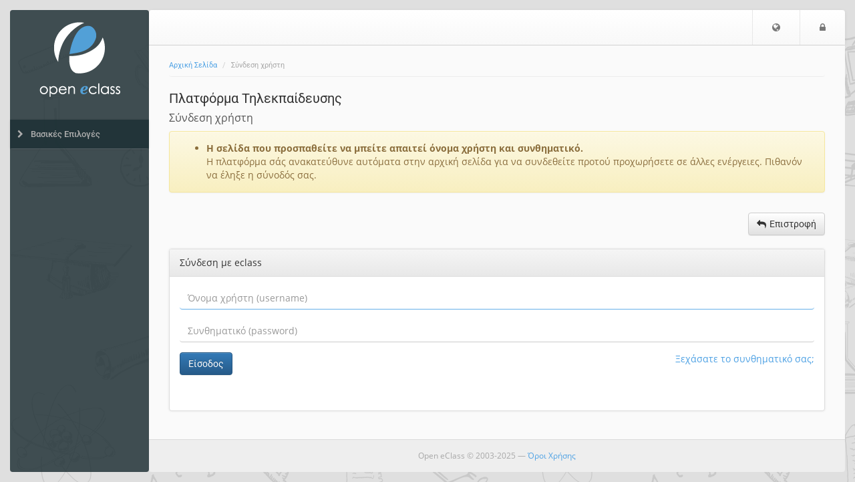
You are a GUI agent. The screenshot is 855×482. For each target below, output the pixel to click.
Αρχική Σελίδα (193, 65)
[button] (776, 27)
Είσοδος (206, 363)
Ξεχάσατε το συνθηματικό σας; (744, 358)
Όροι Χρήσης (552, 455)
